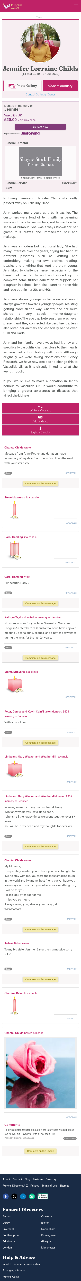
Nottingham (48, 1229)
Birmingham (48, 1235)
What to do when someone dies (21, 1264)
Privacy (34, 1185)
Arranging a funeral (14, 1270)
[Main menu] (76, 6)
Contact (17, 1179)
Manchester (48, 1247)
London (7, 1247)
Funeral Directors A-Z (15, 1185)
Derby (6, 1222)
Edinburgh (9, 1241)
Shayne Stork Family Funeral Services (40, 177)
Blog (27, 1179)
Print (8, 188)
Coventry (46, 1216)
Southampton (11, 1235)
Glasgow (46, 1241)
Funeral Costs (11, 1276)
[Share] (60, 85)
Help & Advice (19, 1257)
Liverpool (8, 1229)
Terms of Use (49, 1185)
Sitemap (64, 1185)
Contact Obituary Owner (40, 94)
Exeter (45, 1222)
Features (38, 1179)
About (6, 1179)
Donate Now (40, 126)
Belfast (7, 1216)
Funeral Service (16, 183)
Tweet (39, 17)
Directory (51, 1179)
